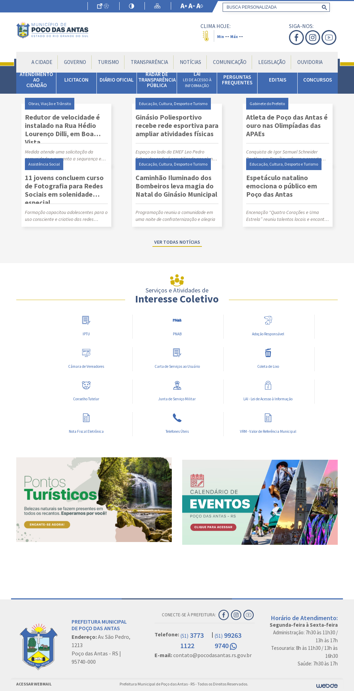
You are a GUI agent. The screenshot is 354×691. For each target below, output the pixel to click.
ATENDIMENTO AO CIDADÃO (36, 79)
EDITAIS (277, 79)
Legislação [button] (272, 62)
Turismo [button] (108, 62)
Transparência (149, 62)
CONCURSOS (317, 79)
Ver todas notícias (177, 242)
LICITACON (76, 79)
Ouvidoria (310, 62)
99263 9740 (228, 640)
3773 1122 (192, 640)
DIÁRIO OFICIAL (117, 79)
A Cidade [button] (41, 62)
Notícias (190, 62)
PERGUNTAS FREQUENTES (237, 80)
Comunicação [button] (229, 62)
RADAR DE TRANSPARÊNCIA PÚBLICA (157, 79)
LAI (197, 79)
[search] (274, 7)
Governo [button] (75, 62)
